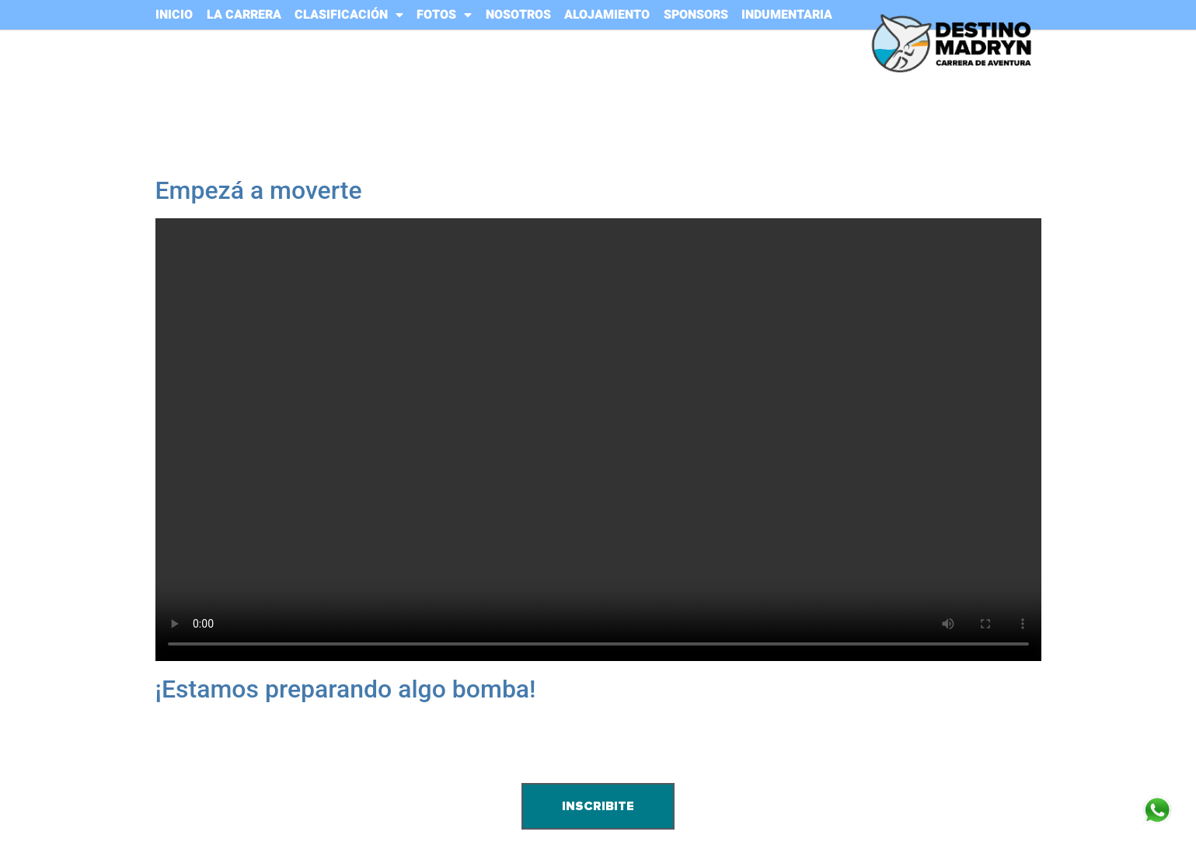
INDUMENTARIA (786, 14)
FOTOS (444, 15)
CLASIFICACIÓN (349, 15)
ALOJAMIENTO (607, 14)
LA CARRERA (244, 14)
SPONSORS (696, 14)
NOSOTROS (518, 14)
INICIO (174, 14)
